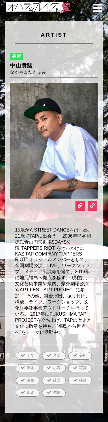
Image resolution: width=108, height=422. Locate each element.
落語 (56, 380)
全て (30, 355)
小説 (56, 368)
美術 (83, 355)
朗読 (30, 392)
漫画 (30, 380)
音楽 (56, 355)
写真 (83, 368)
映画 (83, 380)
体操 (56, 392)
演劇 (30, 368)
